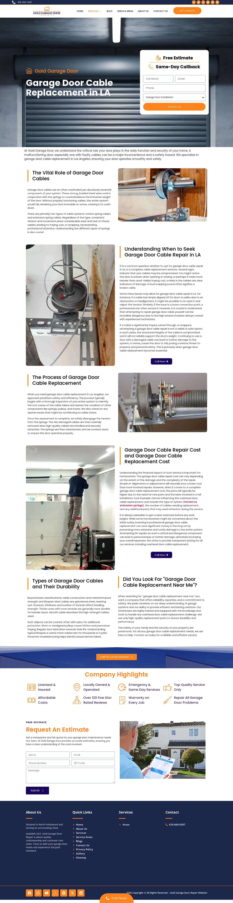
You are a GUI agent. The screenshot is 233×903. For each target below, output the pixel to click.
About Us (143, 11)
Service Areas (125, 11)
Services (94, 11)
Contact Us (160, 11)
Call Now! (116, 898)
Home (80, 11)
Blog (109, 11)
